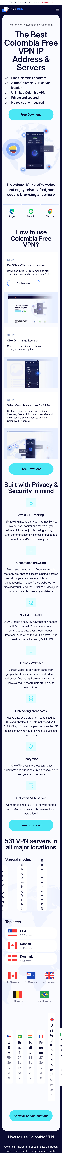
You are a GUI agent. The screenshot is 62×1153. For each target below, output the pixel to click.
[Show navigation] (57, 9)
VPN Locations (29, 24)
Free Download (31, 114)
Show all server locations (31, 1116)
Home (13, 24)
